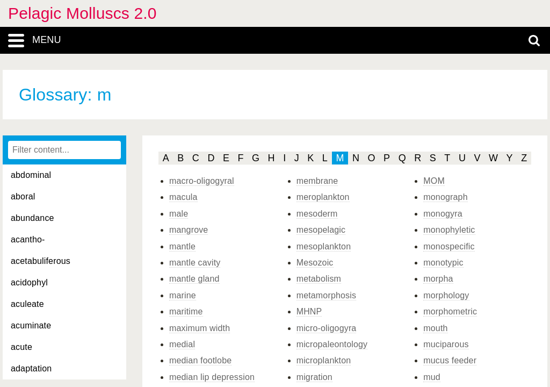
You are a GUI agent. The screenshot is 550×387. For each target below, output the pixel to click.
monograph (445, 197)
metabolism (318, 278)
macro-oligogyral (201, 180)
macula (183, 197)
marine (182, 295)
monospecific (448, 246)
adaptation (31, 368)
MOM (434, 180)
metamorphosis (326, 295)
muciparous (445, 344)
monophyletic (449, 229)
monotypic (443, 262)
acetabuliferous (40, 261)
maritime (186, 311)
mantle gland (194, 278)
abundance (32, 218)
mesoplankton (323, 246)
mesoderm (317, 213)
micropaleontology (332, 344)
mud (431, 377)
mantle (182, 246)
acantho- (28, 239)
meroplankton (323, 197)
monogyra (442, 213)
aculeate (27, 304)
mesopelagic (321, 229)
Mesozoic (315, 262)
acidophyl (29, 282)
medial (182, 344)
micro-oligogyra (326, 328)
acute (21, 347)
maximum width (199, 328)
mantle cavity (194, 262)
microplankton (323, 360)
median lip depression (212, 377)
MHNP (309, 311)
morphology (446, 295)
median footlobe (200, 360)
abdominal (31, 175)
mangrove (188, 229)
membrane (317, 180)
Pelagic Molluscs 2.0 (82, 13)
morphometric (450, 311)
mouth (435, 328)
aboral (23, 196)
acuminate (31, 325)
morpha (438, 278)
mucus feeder (449, 360)
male (178, 213)
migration (314, 377)
